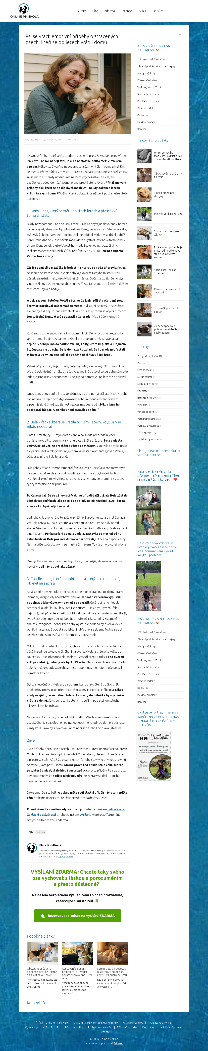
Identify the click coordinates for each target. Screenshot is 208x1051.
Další (156, 10)
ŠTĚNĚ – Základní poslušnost (152, 59)
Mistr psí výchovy (146, 73)
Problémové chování (148, 101)
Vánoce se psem (146, 412)
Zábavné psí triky (146, 108)
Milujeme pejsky (145, 384)
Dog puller (142, 115)
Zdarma (109, 10)
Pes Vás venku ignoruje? (168, 213)
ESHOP (142, 10)
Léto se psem (144, 370)
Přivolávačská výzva (147, 80)
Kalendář (141, 363)
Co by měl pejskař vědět (149, 356)
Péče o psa (41, 832)
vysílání (85, 814)
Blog (95, 10)
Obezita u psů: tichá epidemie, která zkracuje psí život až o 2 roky (42, 971)
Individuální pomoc (147, 122)
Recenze (126, 10)
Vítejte (82, 10)
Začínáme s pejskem (147, 439)
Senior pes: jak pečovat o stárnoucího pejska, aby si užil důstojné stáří (112, 971)
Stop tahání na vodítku (148, 94)
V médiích (142, 405)
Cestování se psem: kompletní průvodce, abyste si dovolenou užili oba (77, 973)
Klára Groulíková (53, 139)
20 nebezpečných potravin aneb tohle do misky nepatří (167, 329)
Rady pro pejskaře (146, 398)
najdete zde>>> (65, 856)
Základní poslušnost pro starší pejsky (156, 66)
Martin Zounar (144, 377)
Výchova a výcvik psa (148, 425)
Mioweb (118, 1043)
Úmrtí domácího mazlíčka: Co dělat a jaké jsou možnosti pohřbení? (168, 156)
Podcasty (142, 391)
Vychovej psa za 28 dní (149, 87)
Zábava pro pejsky (146, 432)
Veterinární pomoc (147, 418)
